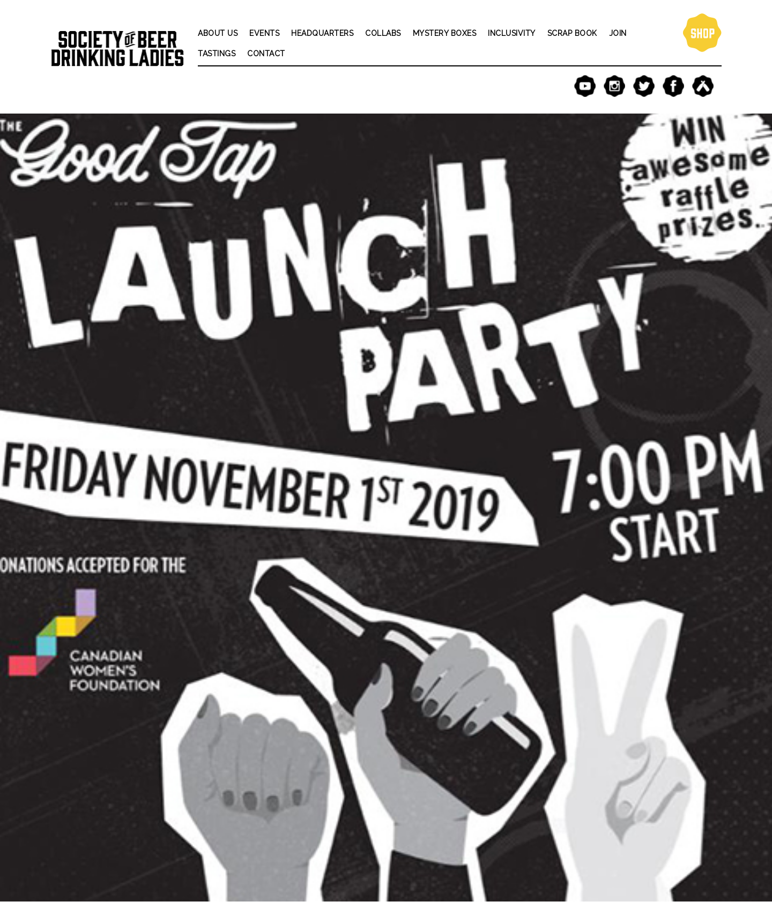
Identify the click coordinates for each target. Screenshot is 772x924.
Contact (266, 53)
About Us (217, 33)
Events (264, 33)
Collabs (383, 33)
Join (618, 33)
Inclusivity (512, 33)
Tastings (216, 53)
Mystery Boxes (445, 33)
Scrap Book (572, 33)
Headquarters (322, 33)
